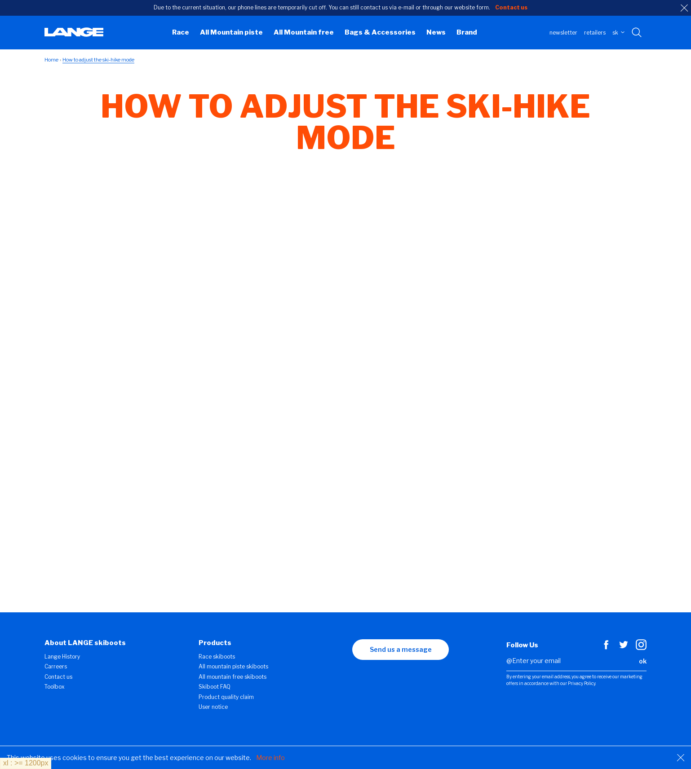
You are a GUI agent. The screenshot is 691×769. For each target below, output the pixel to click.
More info (270, 757)
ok (643, 661)
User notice (213, 706)
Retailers (595, 32)
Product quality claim (226, 697)
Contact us (58, 676)
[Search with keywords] (637, 33)
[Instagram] (641, 648)
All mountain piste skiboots (233, 666)
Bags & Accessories (380, 32)
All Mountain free (304, 32)
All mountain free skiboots (232, 676)
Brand (466, 32)
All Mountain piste (231, 32)
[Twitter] (623, 648)
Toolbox (54, 686)
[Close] (680, 757)
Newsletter (563, 32)
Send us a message (401, 649)
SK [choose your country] (618, 32)
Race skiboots (217, 656)
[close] (684, 8)
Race (180, 32)
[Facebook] (606, 648)
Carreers (55, 666)
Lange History (62, 656)
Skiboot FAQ (214, 686)
